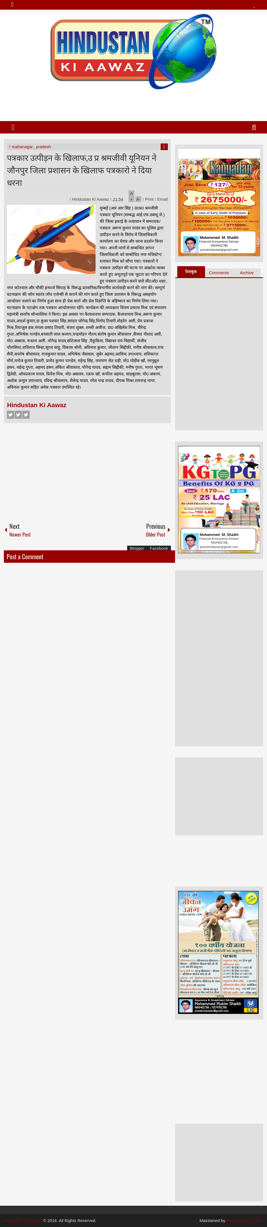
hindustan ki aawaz (245, 1220)
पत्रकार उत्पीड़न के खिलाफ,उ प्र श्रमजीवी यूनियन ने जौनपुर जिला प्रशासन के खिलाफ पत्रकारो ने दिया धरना (81, 169)
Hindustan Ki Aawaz (91, 199)
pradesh (43, 146)
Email (161, 199)
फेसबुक (191, 271)
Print (147, 199)
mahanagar (22, 146)
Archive (247, 272)
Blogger (137, 548)
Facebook (10, 415)
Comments (219, 272)
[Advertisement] (133, 103)
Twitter (18, 415)
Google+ (26, 415)
